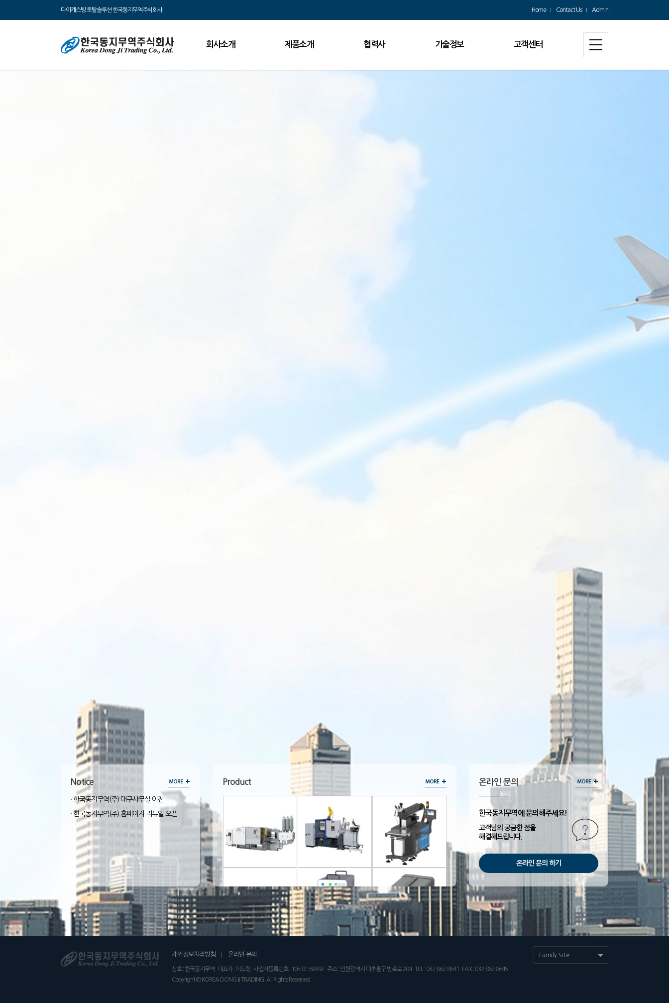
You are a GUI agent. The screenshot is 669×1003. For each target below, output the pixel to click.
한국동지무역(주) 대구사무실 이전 (118, 799)
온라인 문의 (242, 954)
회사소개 (220, 44)
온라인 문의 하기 (538, 863)
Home (539, 10)
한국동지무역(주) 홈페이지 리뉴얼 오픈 (125, 813)
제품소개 (299, 44)
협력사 (374, 44)
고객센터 (528, 44)
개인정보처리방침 (194, 954)
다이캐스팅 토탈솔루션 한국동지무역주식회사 (111, 10)
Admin (600, 10)
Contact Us (569, 10)
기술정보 (449, 44)
